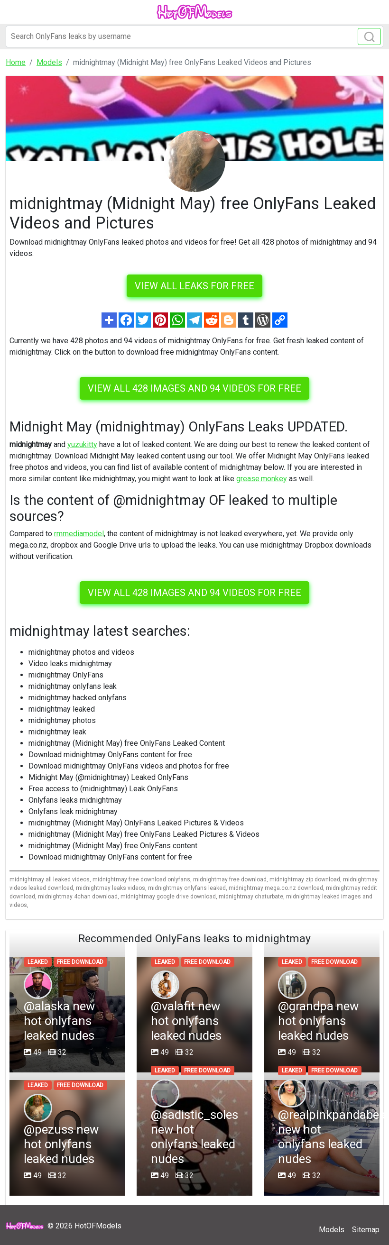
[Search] (194, 36)
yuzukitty (82, 444)
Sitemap (366, 1229)
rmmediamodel (79, 533)
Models (331, 1229)
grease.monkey (261, 478)
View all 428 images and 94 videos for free (194, 388)
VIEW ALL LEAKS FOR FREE (194, 286)
